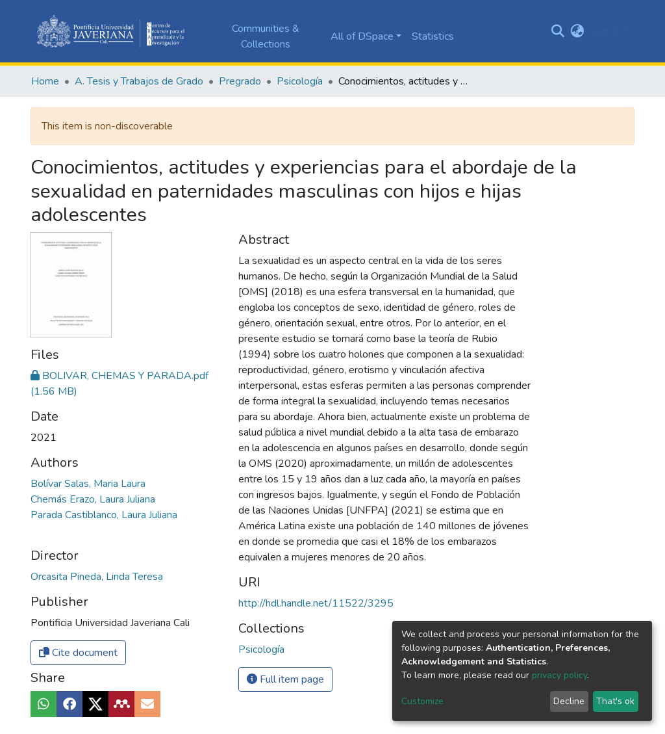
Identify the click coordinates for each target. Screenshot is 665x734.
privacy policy (559, 675)
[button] (577, 31)
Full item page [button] (285, 679)
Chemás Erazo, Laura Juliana (93, 499)
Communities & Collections (265, 36)
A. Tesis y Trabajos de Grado (139, 81)
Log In (605, 31)
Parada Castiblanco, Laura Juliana (104, 515)
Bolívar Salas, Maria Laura (88, 484)
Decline (568, 701)
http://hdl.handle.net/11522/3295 (316, 603)
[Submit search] (558, 31)
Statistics (433, 36)
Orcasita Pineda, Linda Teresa (97, 577)
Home (45, 81)
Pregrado (240, 81)
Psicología (300, 81)
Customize (422, 701)
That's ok (615, 701)
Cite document (78, 653)
